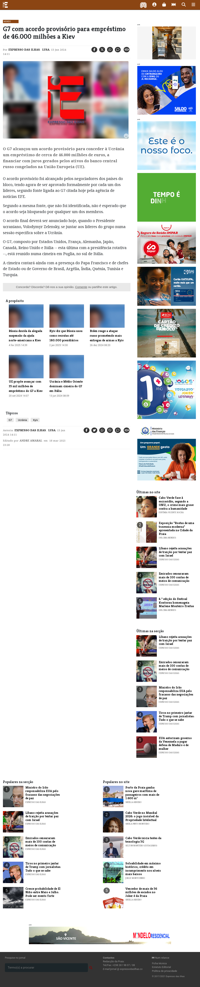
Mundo (7, 21)
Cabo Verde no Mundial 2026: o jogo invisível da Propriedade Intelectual (142, 816)
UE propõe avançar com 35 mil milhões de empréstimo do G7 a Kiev (26, 386)
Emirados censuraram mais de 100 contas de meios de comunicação (174, 577)
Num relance (160, 957)
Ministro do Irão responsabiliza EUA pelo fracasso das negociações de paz (176, 692)
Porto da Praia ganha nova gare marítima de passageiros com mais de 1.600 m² (142, 792)
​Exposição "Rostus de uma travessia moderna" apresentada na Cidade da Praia (176, 528)
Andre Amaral (31, 440)
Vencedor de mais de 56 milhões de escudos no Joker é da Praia (141, 892)
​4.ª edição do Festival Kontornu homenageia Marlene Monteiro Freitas (176, 602)
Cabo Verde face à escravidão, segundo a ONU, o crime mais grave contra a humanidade (176, 503)
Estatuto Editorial (161, 967)
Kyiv (35, 419)
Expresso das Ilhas (24, 49)
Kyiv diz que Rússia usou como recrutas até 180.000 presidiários (65, 335)
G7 (10, 419)
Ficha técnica (159, 963)
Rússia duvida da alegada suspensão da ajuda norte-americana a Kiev (25, 335)
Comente (81, 287)
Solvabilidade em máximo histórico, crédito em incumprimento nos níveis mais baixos (143, 868)
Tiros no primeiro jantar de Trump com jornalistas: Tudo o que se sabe (176, 716)
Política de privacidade (164, 970)
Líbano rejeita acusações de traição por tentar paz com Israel (175, 552)
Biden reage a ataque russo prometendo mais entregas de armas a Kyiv (107, 335)
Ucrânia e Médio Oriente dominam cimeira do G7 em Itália (66, 386)
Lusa (45, 49)
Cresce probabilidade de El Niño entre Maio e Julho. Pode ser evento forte (43, 892)
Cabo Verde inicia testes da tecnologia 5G (143, 840)
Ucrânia (22, 419)
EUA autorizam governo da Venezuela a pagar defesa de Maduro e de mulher (175, 743)
